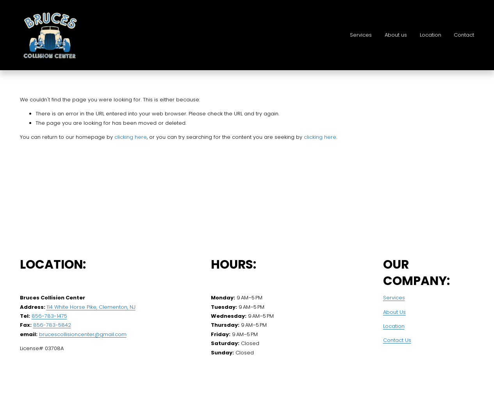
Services (361, 35)
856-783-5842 (52, 325)
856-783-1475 (49, 316)
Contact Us (397, 340)
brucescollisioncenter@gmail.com (83, 334)
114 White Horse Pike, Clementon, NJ (91, 307)
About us (396, 35)
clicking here (130, 137)
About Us (394, 312)
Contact (464, 35)
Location (430, 35)
